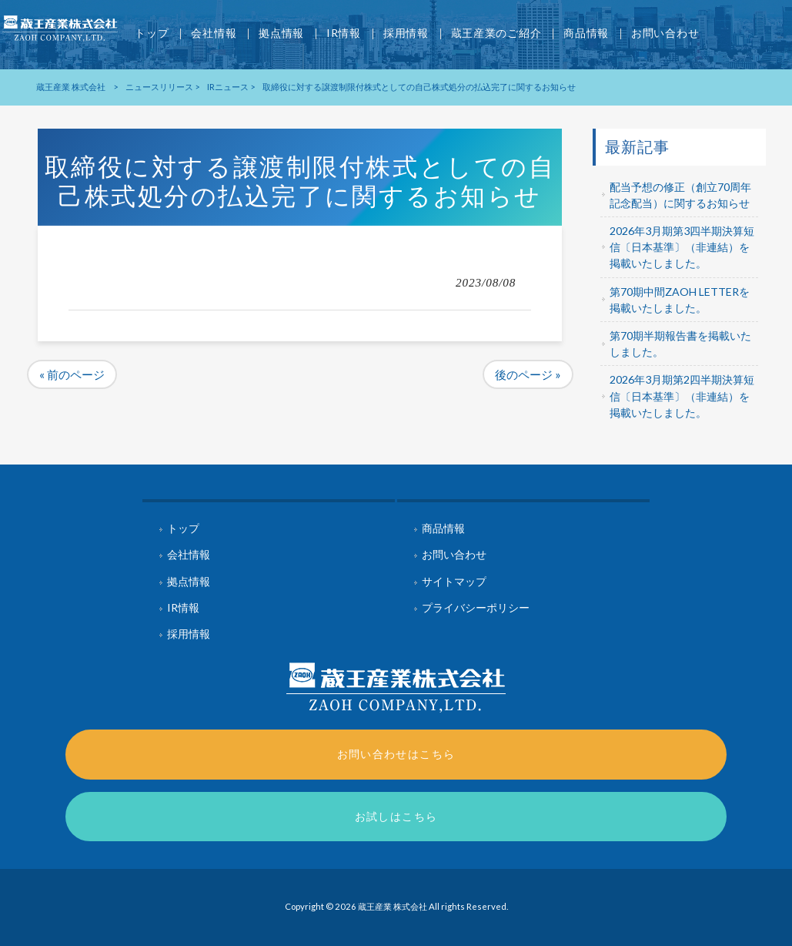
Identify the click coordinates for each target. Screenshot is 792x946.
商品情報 (443, 528)
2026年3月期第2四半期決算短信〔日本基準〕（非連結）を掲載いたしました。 (682, 395)
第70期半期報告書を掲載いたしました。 (680, 343)
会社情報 (188, 554)
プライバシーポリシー (476, 607)
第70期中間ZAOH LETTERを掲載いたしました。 (680, 299)
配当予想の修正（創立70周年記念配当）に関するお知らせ (680, 195)
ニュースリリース (159, 87)
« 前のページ (72, 374)
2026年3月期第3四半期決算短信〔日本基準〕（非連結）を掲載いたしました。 (682, 247)
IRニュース (228, 87)
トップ (183, 528)
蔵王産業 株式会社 (70, 87)
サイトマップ (454, 581)
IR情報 (183, 607)
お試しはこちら (396, 816)
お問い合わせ (454, 554)
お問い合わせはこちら (396, 753)
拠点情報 (188, 581)
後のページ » (528, 374)
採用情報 (188, 633)
